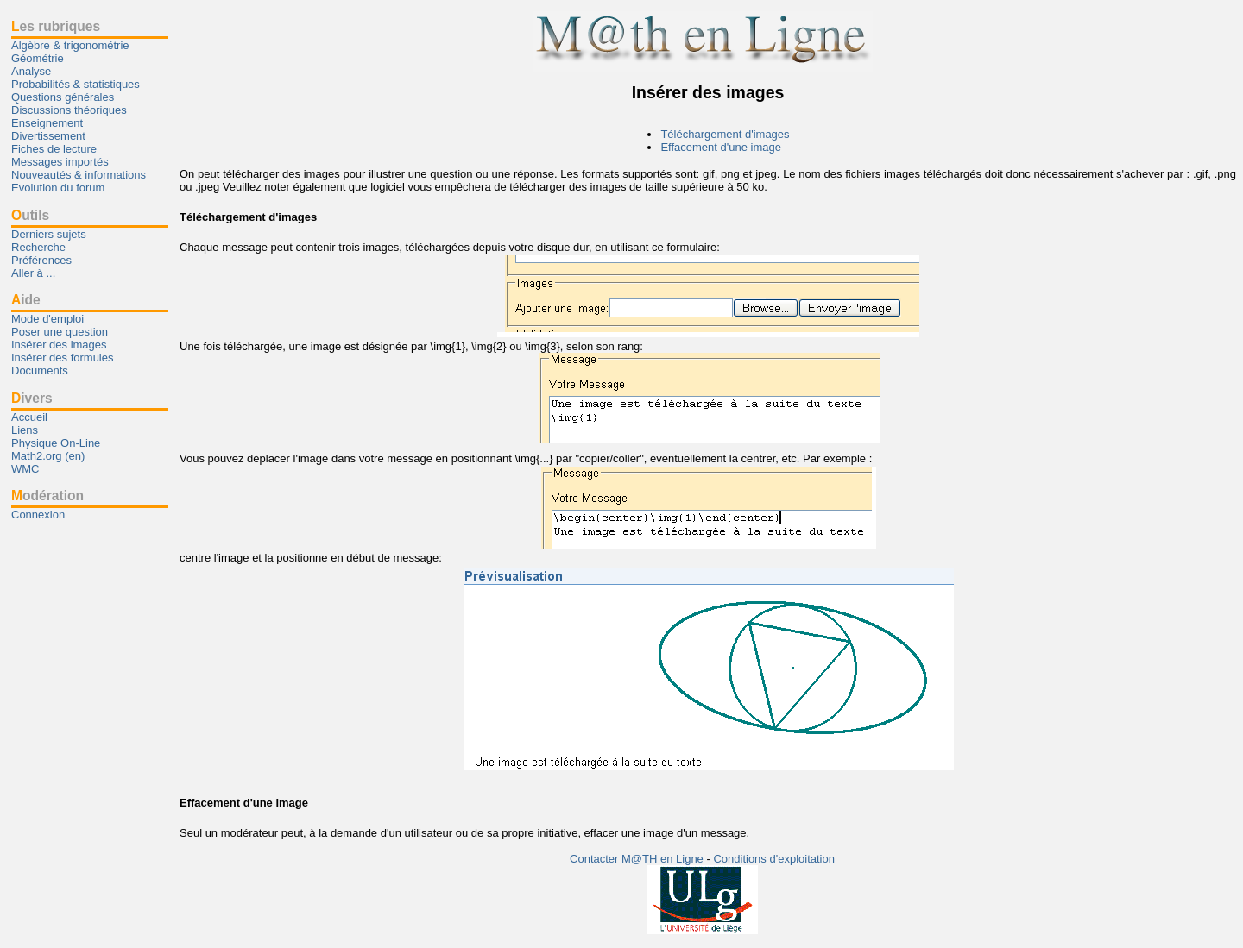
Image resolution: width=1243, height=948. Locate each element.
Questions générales (62, 97)
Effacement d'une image (720, 147)
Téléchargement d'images (724, 134)
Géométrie (37, 58)
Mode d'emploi (47, 318)
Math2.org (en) (48, 455)
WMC (25, 468)
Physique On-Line (55, 442)
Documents (39, 370)
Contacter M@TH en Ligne (638, 858)
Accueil (29, 417)
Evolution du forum (57, 187)
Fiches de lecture (54, 148)
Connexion (38, 514)
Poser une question (59, 331)
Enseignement (47, 122)
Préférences (41, 260)
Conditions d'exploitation (774, 858)
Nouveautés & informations (78, 174)
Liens (24, 430)
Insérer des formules (62, 357)
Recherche (38, 247)
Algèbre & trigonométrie (70, 45)
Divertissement (48, 135)
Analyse (31, 71)
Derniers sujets (48, 234)
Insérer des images (59, 344)
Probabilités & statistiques (75, 84)
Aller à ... (33, 273)
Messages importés (60, 161)
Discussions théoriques (69, 110)
